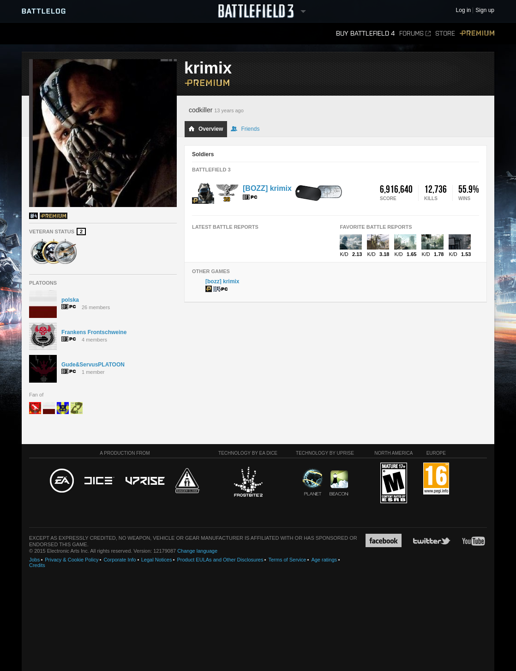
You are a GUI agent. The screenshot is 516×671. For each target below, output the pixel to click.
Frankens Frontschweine (93, 332)
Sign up (484, 10)
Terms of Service (287, 559)
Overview (205, 129)
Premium (477, 33)
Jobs (34, 559)
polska (70, 300)
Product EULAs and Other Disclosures (220, 559)
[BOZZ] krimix (267, 188)
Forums (415, 33)
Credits (37, 565)
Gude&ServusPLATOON (93, 364)
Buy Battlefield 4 (365, 33)
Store (445, 33)
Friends (245, 129)
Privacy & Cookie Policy (71, 559)
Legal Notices (156, 559)
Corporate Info (119, 559)
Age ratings (324, 559)
